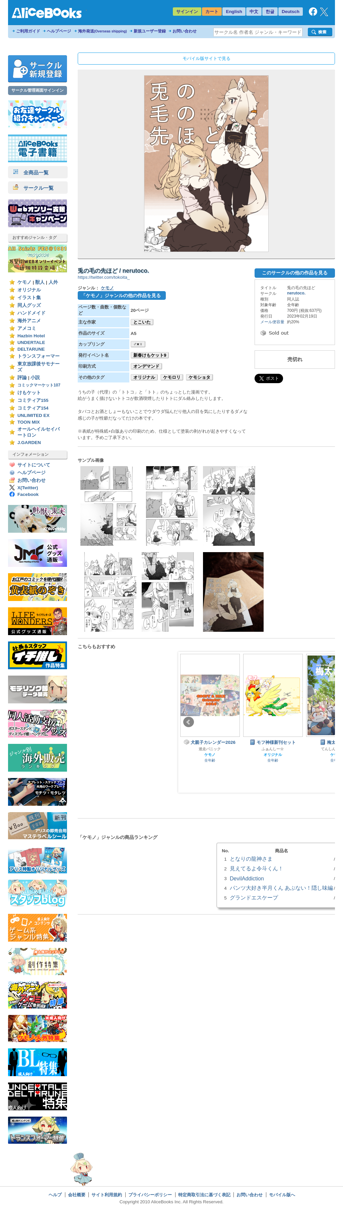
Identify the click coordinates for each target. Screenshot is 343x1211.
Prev (188, 722)
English (234, 11)
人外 (53, 282)
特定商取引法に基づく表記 (204, 1194)
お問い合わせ (185, 31)
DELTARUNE (31, 349)
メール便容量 (272, 322)
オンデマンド (146, 366)
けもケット (29, 392)
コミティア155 (33, 400)
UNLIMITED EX (33, 415)
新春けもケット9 (149, 355)
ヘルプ (55, 1194)
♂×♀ (138, 344)
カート (211, 11)
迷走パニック (210, 749)
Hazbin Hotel (31, 335)
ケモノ (24, 282)
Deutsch (290, 11)
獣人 (40, 282)
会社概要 (76, 1194)
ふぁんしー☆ (273, 749)
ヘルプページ (59, 31)
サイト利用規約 (106, 1194)
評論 (22, 377)
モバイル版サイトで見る (206, 58)
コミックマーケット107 (38, 385)
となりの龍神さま (251, 859)
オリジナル (29, 289)
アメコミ (26, 328)
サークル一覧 (33, 188)
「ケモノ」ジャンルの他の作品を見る (121, 295)
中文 (254, 11)
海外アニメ (29, 320)
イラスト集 (29, 297)
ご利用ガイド (28, 31)
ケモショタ (199, 377)
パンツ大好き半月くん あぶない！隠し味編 (281, 888)
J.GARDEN (29, 442)
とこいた (142, 322)
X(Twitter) (27, 487)
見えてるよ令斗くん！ (256, 868)
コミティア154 (33, 408)
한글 (270, 11)
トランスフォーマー (38, 356)
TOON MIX (28, 422)
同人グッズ (29, 305)
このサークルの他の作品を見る (295, 272)
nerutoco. (296, 293)
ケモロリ (172, 377)
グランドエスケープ (254, 897)
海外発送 (102, 31)
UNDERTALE (31, 342)
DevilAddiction (247, 878)
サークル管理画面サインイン (37, 90)
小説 (35, 377)
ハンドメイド (31, 313)
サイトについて (33, 464)
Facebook (28, 494)
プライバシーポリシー (150, 1194)
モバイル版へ (282, 1194)
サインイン (187, 11)
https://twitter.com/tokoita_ (104, 277)
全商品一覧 (31, 172)
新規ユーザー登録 (150, 31)
